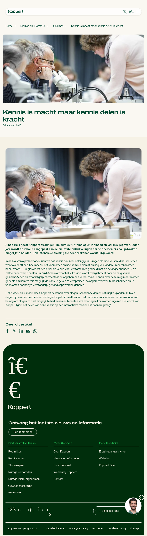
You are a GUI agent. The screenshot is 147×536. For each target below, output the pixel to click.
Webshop (105, 458)
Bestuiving (14, 492)
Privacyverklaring (78, 529)
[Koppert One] (131, 12)
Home (9, 26)
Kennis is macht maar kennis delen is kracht (97, 26)
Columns (58, 26)
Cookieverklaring (117, 529)
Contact (58, 479)
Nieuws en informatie (33, 26)
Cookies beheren (55, 529)
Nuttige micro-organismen (24, 479)
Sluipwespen (16, 465)
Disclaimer (97, 529)
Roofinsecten (16, 458)
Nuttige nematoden (20, 472)
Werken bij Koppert (65, 472)
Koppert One (107, 465)
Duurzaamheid (62, 465)
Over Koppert (62, 451)
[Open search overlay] (124, 11)
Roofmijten (15, 451)
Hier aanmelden (24, 432)
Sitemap (134, 529)
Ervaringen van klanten (112, 451)
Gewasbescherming (20, 485)
